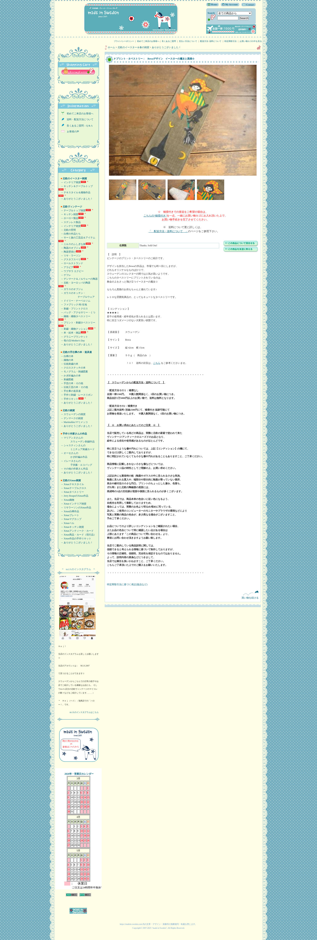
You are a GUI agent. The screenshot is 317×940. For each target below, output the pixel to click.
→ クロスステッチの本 (72, 367)
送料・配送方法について (78, 119)
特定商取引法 (230, 41)
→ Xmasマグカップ (69, 519)
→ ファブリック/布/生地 (72, 304)
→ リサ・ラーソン (69, 255)
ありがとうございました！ (166, 47)
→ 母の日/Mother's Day (71, 340)
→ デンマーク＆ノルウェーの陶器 (78, 278)
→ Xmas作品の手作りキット (74, 538)
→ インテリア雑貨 (69, 182)
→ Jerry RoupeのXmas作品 (73, 495)
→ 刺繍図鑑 (65, 379)
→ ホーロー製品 (68, 218)
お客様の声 (71, 131)
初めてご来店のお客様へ (148, 41)
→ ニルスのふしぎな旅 (72, 244)
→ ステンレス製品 (69, 222)
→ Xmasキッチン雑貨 (71, 527)
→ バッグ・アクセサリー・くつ (76, 312)
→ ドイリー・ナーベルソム (74, 300)
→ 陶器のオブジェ (69, 247)
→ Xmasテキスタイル (71, 484)
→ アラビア (65, 267)
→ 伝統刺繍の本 (68, 363)
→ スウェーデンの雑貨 (72, 414)
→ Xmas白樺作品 (68, 511)
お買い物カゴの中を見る (252, 41)
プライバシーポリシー (124, 41)
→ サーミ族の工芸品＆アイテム (76, 237)
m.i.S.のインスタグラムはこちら (84, 712)
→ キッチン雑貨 (68, 214)
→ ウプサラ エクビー (71, 271)
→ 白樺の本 (65, 356)
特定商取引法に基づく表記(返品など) (127, 584)
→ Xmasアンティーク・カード (76, 530)
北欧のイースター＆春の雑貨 (133, 47)
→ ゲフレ (64, 275)
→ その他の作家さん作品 (73, 468)
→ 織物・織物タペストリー (74, 316)
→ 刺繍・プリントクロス (73, 308)
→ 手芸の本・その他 (70, 383)
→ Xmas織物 (66, 499)
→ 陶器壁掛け (67, 251)
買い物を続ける (183, 595)
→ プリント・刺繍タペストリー (76, 322)
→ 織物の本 (65, 360)
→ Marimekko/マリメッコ (73, 422)
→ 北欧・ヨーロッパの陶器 (74, 282)
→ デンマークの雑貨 (70, 418)
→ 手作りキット (68, 398)
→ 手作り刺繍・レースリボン (75, 394)
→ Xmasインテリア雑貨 (72, 503)
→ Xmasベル (66, 523)
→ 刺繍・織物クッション (73, 328)
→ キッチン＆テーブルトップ (75, 186)
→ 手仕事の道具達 (69, 391)
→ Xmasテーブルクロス (72, 488)
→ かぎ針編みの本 (69, 375)
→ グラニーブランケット (73, 336)
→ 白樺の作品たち (69, 233)
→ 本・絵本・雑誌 (69, 332)
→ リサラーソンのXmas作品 (74, 507)
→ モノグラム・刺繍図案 (73, 371)
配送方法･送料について (210, 41)
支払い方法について (188, 41)
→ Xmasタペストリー (71, 492)
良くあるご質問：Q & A (78, 125)
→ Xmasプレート (68, 515)
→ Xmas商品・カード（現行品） (77, 534)
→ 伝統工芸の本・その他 (73, 387)
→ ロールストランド (70, 263)
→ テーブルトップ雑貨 (72, 210)
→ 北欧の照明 (67, 229)
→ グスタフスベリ (69, 259)
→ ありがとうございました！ (75, 198)
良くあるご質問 (169, 41)
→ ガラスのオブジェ (70, 289)
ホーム (111, 47)
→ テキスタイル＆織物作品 (74, 192)
